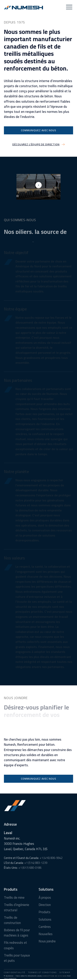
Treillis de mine (14, 897)
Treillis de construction (12, 920)
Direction (45, 905)
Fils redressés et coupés (15, 945)
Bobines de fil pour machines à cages (17, 932)
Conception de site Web (54, 975)
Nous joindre (47, 941)
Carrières (45, 926)
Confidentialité (14, 972)
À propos (45, 897)
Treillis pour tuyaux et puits (17, 958)
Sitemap (65, 972)
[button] (69, 7)
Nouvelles (46, 934)
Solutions (45, 919)
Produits (44, 912)
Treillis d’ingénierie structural (16, 907)
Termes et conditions (42, 972)
